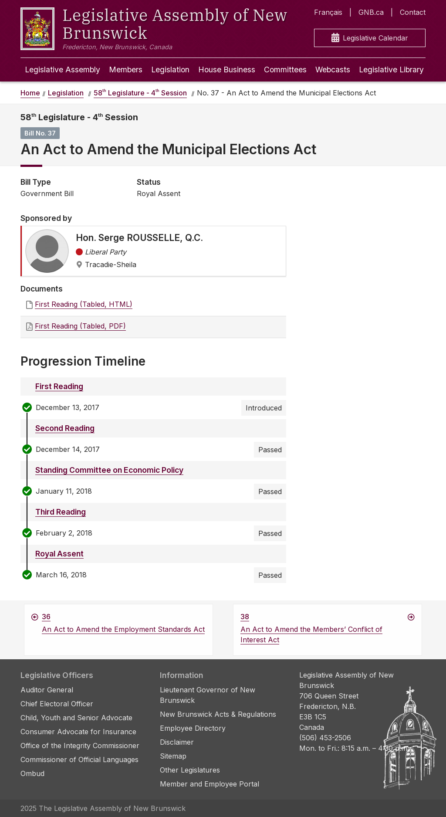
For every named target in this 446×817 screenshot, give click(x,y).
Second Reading (65, 428)
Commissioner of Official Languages (79, 759)
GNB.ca (371, 12)
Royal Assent (59, 553)
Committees (285, 69)
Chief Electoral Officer (56, 703)
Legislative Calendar (369, 38)
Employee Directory (193, 728)
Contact (413, 12)
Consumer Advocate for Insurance (78, 731)
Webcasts (332, 69)
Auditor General (46, 689)
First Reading (59, 386)
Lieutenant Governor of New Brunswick (207, 695)
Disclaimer (177, 742)
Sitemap (173, 756)
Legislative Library (391, 69)
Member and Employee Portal (209, 784)
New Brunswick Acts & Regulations (218, 714)
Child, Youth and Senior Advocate (76, 717)
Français (328, 12)
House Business (226, 69)
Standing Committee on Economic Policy (109, 470)
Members (125, 69)
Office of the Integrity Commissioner (79, 745)
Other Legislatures (190, 770)
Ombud (32, 773)
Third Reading (60, 511)
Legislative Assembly (62, 69)
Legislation (170, 69)
